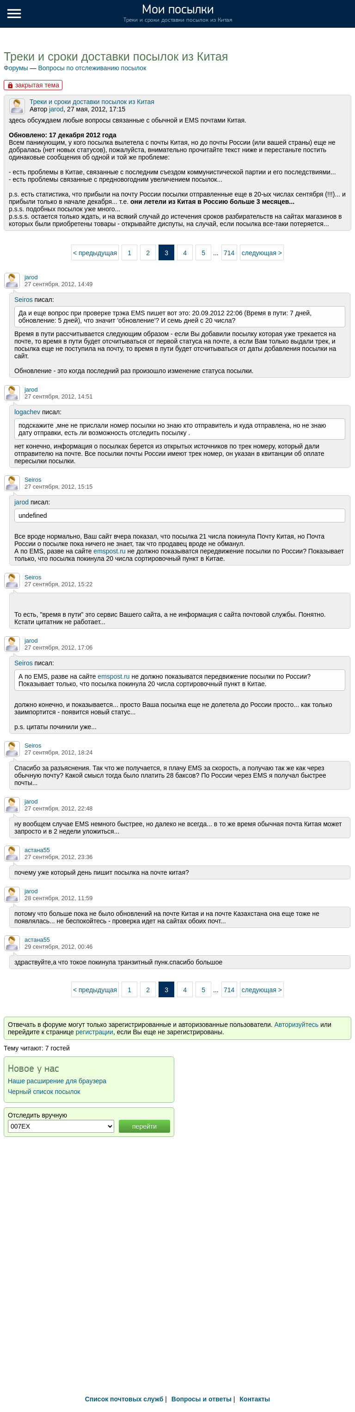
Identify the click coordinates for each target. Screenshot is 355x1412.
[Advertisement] (177, 1314)
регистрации (94, 1032)
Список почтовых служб (124, 1399)
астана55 (37, 850)
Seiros (23, 299)
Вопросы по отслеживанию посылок (92, 68)
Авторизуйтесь (296, 1024)
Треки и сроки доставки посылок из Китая (116, 56)
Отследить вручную (37, 1115)
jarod (56, 109)
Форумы (16, 68)
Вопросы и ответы (201, 1399)
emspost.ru (109, 551)
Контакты (254, 1399)
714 (229, 253)
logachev (27, 412)
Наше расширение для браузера (57, 1081)
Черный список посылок (44, 1091)
